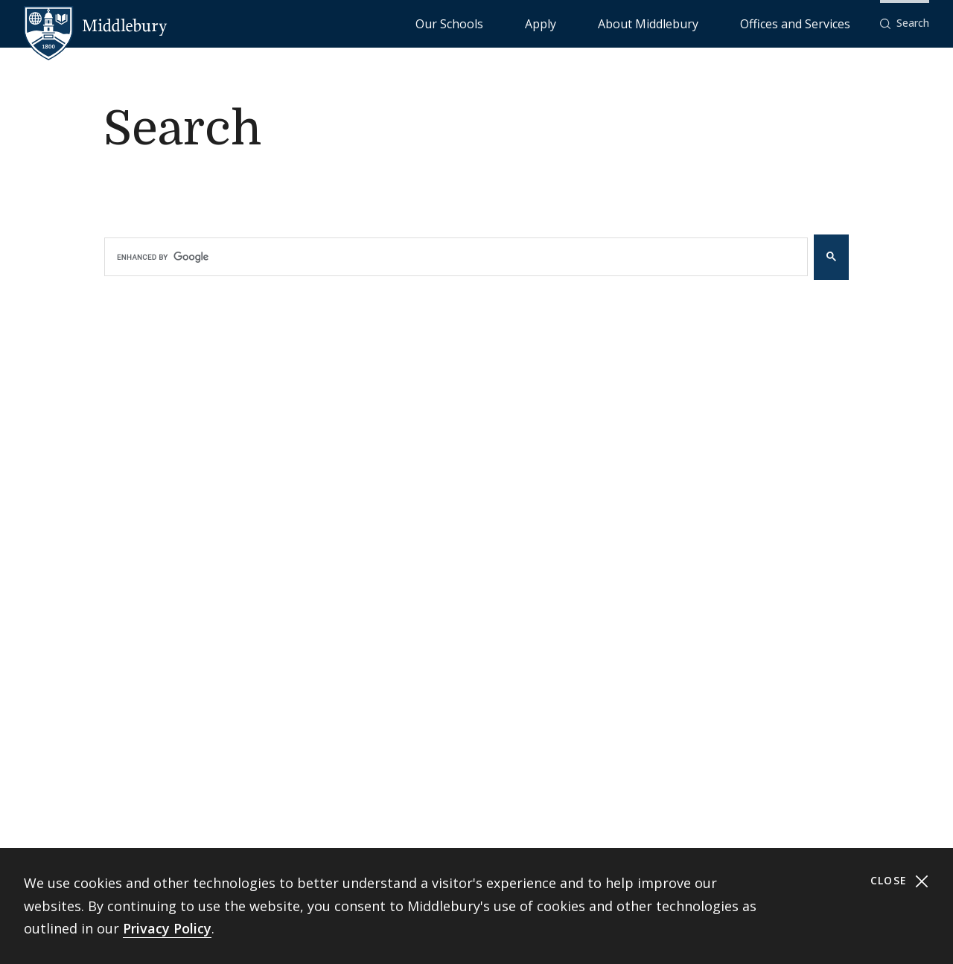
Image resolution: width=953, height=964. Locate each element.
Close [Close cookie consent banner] (899, 881)
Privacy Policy (167, 928)
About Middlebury (704, 23)
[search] (444, 257)
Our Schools (570, 23)
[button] (904, 23)
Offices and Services (813, 23)
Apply (630, 23)
